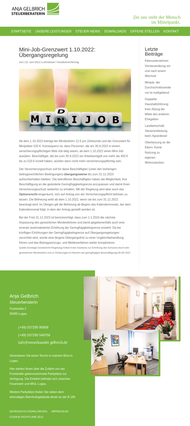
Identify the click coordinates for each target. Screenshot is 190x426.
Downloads (115, 31)
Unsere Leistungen (53, 31)
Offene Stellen (144, 31)
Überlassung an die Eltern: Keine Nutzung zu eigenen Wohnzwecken (157, 152)
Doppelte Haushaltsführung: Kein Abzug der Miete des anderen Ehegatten (157, 109)
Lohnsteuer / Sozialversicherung (60, 62)
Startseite (21, 31)
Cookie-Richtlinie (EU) (26, 416)
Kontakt (171, 31)
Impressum (59, 411)
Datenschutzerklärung (28, 411)
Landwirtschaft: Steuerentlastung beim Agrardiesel (156, 131)
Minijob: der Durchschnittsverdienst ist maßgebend (158, 87)
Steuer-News (88, 31)
